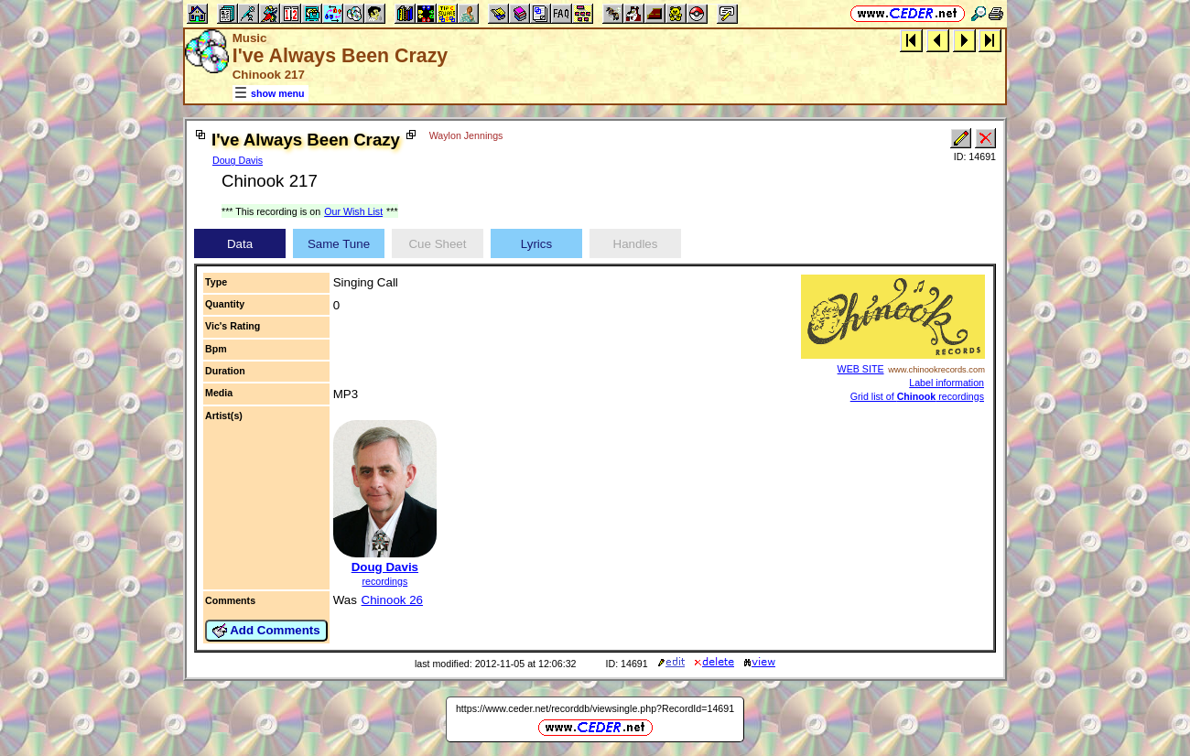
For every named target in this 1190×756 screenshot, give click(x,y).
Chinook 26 (392, 600)
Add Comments (266, 630)
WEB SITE (861, 368)
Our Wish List (353, 211)
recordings (384, 581)
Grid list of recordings (917, 396)
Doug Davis (237, 160)
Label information (946, 382)
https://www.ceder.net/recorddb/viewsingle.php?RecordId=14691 (595, 708)
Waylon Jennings (466, 135)
